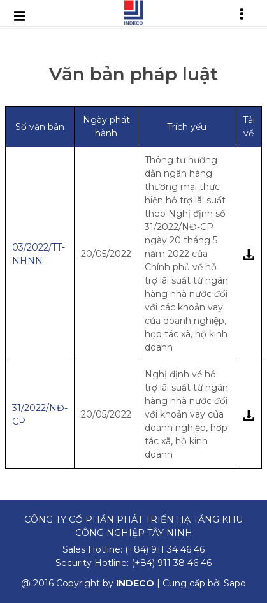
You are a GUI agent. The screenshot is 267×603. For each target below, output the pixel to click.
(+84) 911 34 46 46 (165, 549)
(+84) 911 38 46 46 (171, 563)
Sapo (235, 583)
